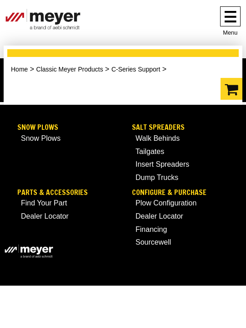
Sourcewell (153, 242)
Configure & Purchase (169, 192)
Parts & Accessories (52, 192)
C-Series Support (135, 69)
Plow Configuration (166, 203)
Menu (230, 32)
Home (19, 69)
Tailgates (150, 151)
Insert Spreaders (162, 164)
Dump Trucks (157, 177)
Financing (151, 229)
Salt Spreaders (158, 127)
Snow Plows (37, 127)
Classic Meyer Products (69, 69)
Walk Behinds (158, 138)
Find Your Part (44, 203)
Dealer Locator (45, 216)
